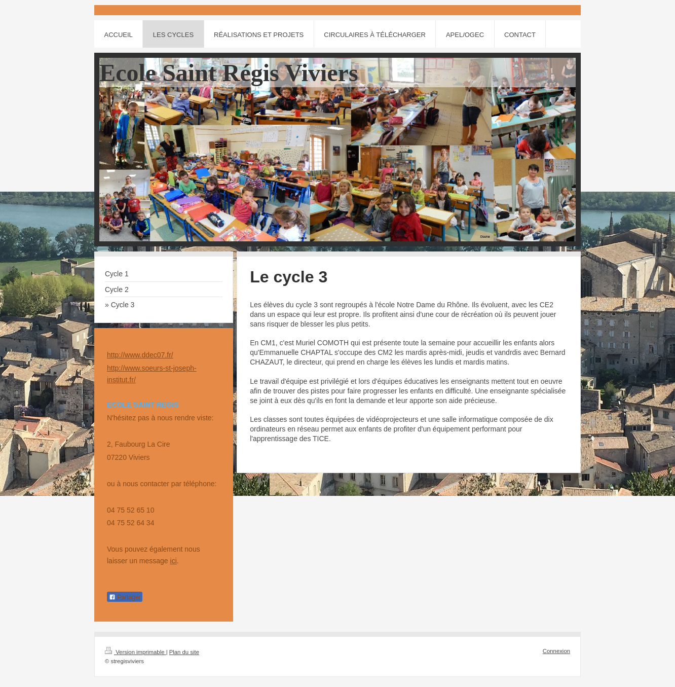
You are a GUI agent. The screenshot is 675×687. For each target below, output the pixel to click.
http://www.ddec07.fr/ (140, 355)
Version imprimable (135, 652)
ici (173, 561)
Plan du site (184, 652)
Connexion (556, 651)
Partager (124, 597)
